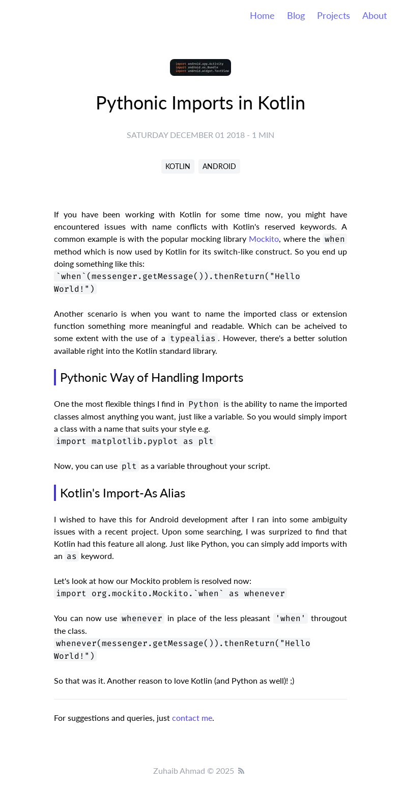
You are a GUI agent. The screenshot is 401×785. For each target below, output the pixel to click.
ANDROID (219, 166)
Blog (296, 15)
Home (262, 15)
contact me (192, 717)
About (374, 15)
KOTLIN (177, 166)
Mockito (264, 238)
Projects (333, 15)
